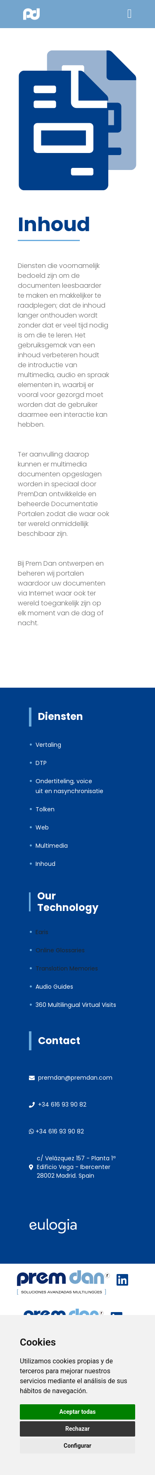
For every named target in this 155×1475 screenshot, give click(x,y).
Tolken (45, 809)
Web (42, 827)
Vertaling (48, 745)
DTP (41, 763)
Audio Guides (54, 987)
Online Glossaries (60, 950)
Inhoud (45, 864)
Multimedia (52, 845)
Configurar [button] (77, 1445)
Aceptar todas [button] (78, 1411)
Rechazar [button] (77, 1428)
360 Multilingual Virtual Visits (76, 1005)
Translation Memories (67, 968)
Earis (42, 932)
